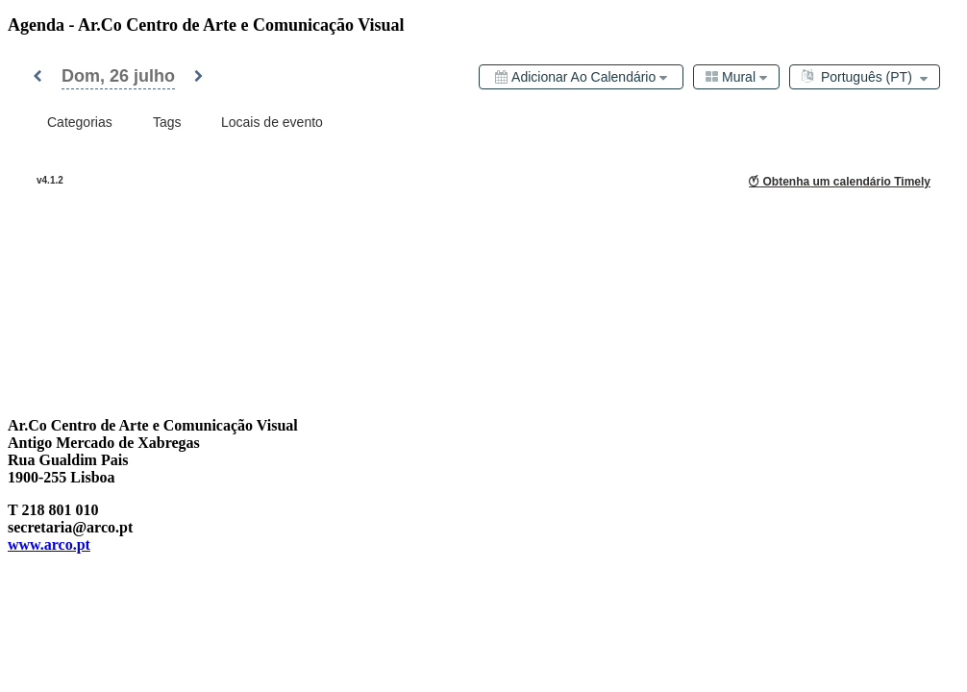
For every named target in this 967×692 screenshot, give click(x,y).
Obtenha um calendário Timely (839, 181)
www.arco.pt (49, 544)
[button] (37, 77)
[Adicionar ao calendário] (581, 76)
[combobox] (736, 76)
